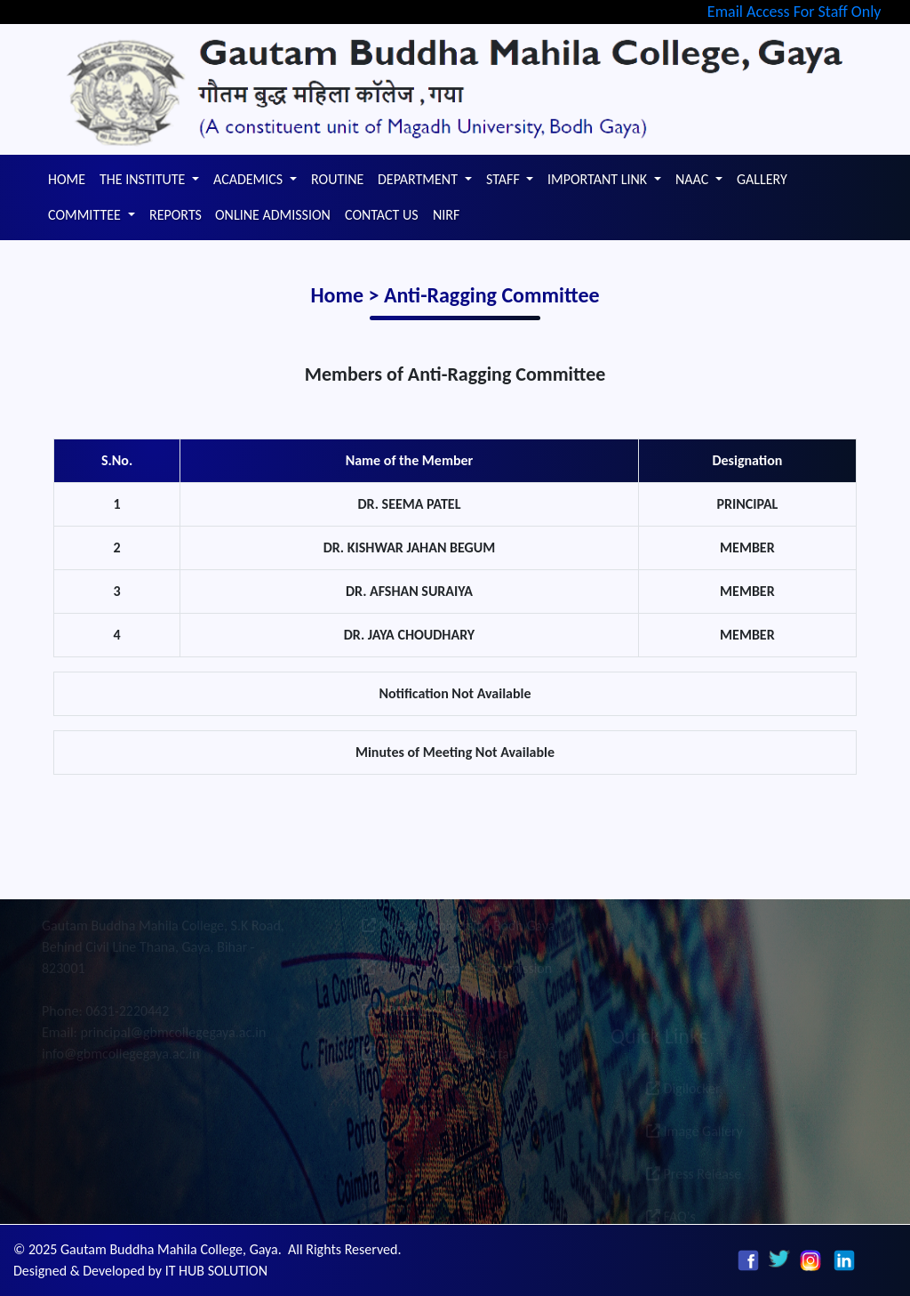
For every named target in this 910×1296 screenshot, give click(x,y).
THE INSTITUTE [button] (144, 179)
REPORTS (175, 214)
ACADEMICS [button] (249, 179)
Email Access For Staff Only (794, 11)
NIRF (446, 214)
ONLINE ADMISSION (273, 214)
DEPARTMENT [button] (419, 179)
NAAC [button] (693, 179)
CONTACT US (382, 214)
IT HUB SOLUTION (216, 1270)
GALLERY (762, 179)
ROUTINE (337, 179)
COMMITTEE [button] (86, 214)
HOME (66, 179)
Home (339, 295)
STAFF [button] (504, 179)
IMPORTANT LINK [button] (599, 179)
